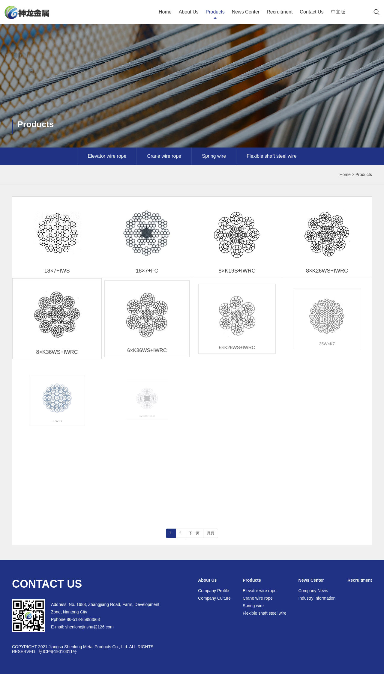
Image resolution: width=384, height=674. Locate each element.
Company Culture (214, 598)
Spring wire (214, 156)
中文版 (338, 11)
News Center (246, 11)
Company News (313, 590)
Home (165, 11)
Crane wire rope (164, 156)
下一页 (194, 533)
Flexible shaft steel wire (271, 156)
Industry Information (317, 598)
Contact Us (311, 11)
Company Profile (213, 590)
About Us (189, 11)
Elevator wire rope (107, 156)
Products (215, 11)
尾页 (210, 533)
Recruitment (279, 11)
